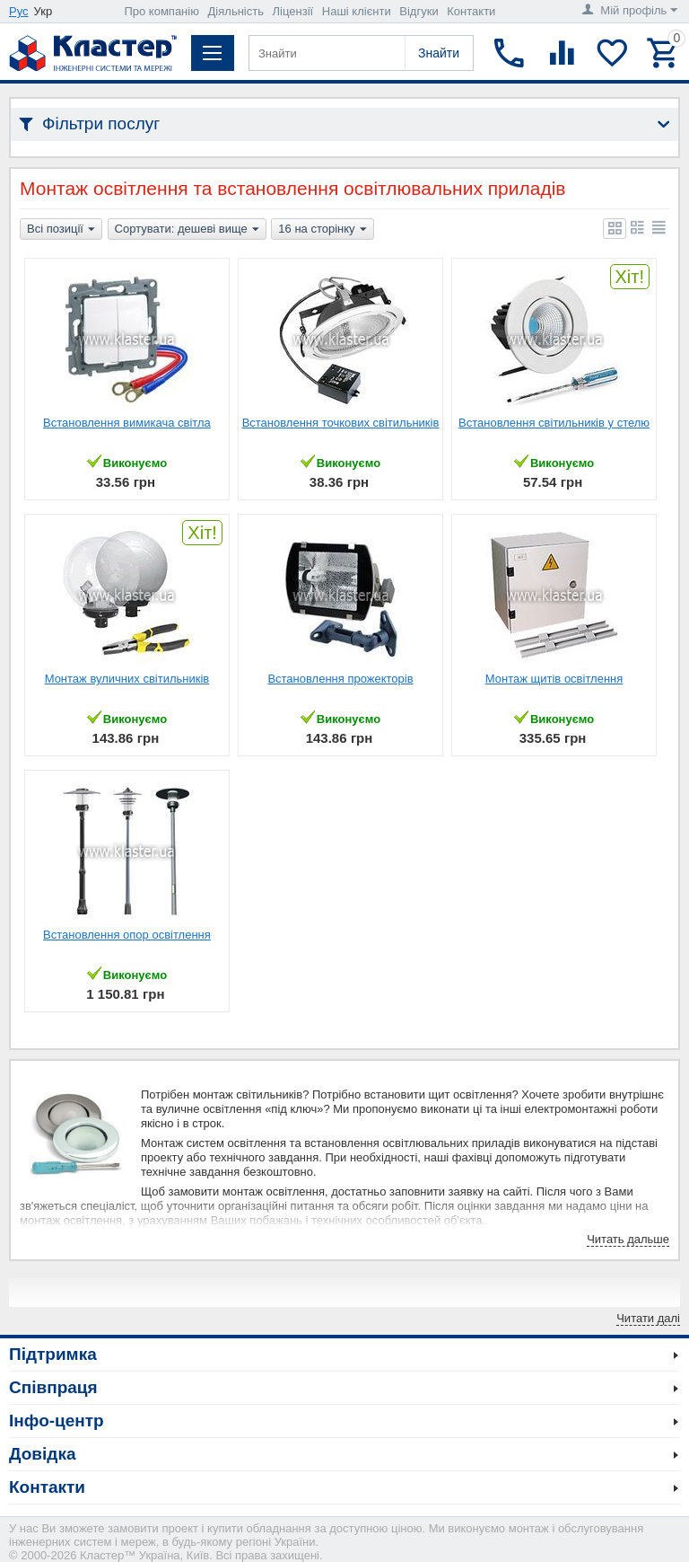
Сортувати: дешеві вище (187, 230)
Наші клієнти (356, 11)
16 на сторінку (322, 230)
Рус (19, 11)
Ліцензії (293, 11)
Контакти (471, 11)
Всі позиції (61, 230)
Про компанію (161, 11)
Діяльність (236, 11)
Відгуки (418, 11)
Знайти (438, 53)
